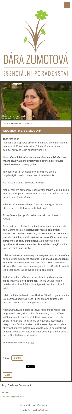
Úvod (5, 123)
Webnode (44, 410)
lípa (32, 342)
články (17, 358)
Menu (67, 5)
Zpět (7, 375)
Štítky (6, 358)
